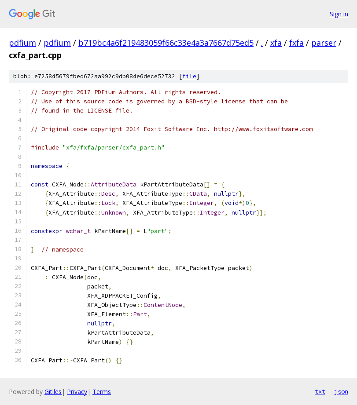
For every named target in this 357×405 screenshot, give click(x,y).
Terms (101, 391)
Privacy (77, 391)
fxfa (296, 42)
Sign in (339, 14)
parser (323, 42)
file (189, 76)
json (341, 391)
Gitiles (53, 391)
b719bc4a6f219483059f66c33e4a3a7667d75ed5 (166, 42)
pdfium (22, 42)
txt (320, 391)
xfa (276, 42)
